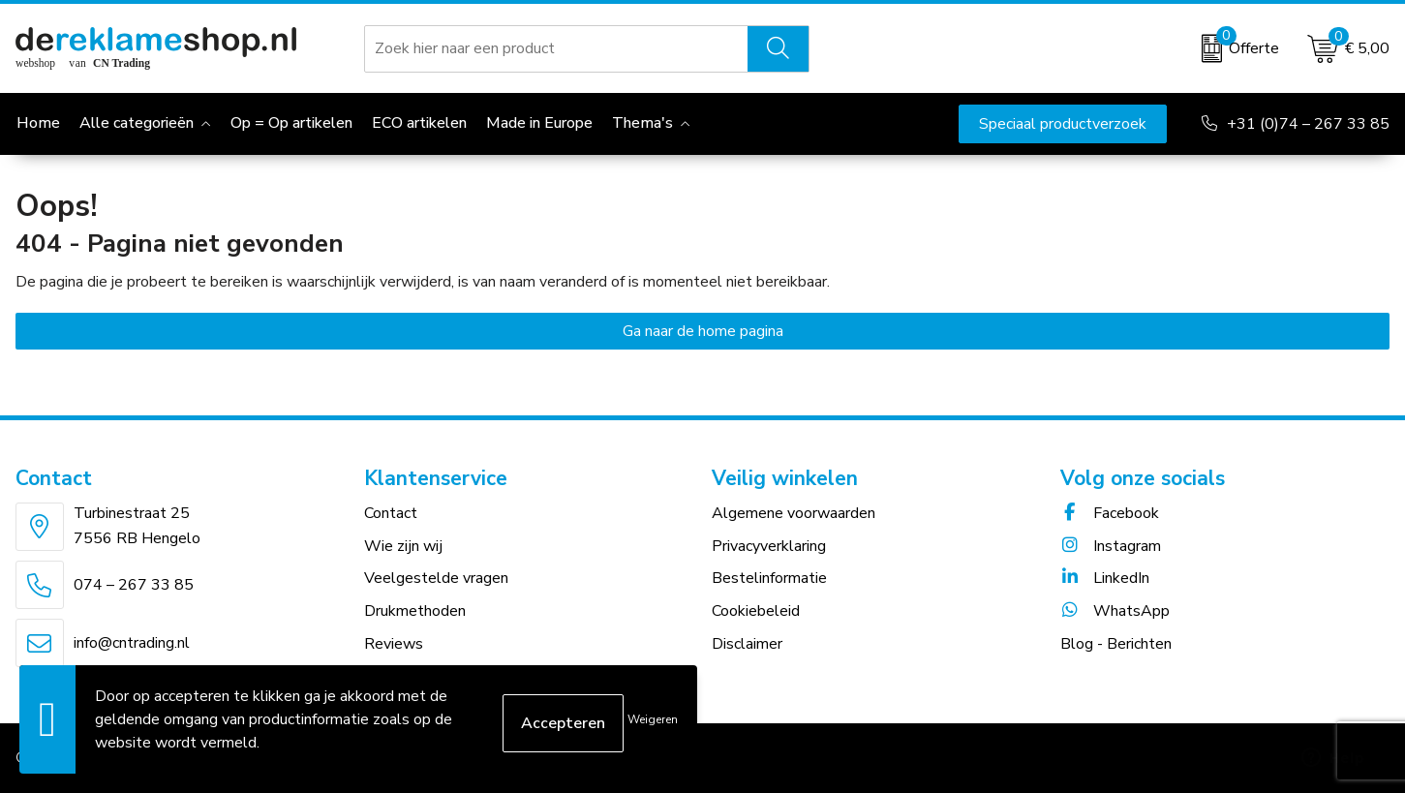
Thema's (642, 123)
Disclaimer (747, 644)
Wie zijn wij (403, 546)
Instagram (1110, 546)
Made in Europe (539, 123)
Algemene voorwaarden (793, 513)
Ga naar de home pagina (703, 331)
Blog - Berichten (1116, 644)
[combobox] (556, 48)
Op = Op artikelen (291, 123)
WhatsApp (1115, 611)
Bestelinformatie (769, 578)
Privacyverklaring (769, 546)
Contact (390, 513)
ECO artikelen (419, 123)
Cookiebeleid (756, 611)
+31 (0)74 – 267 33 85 (1308, 124)
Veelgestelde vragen (436, 578)
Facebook (1109, 513)
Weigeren (652, 719)
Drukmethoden (415, 611)
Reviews (393, 644)
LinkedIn (1104, 578)
